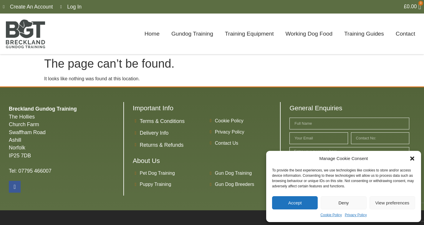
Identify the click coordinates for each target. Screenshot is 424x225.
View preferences (392, 202)
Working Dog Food (308, 34)
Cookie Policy (331, 215)
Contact (405, 34)
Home (152, 34)
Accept (295, 202)
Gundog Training (192, 34)
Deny (343, 202)
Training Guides (364, 34)
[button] (412, 158)
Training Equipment (249, 34)
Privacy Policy (356, 215)
